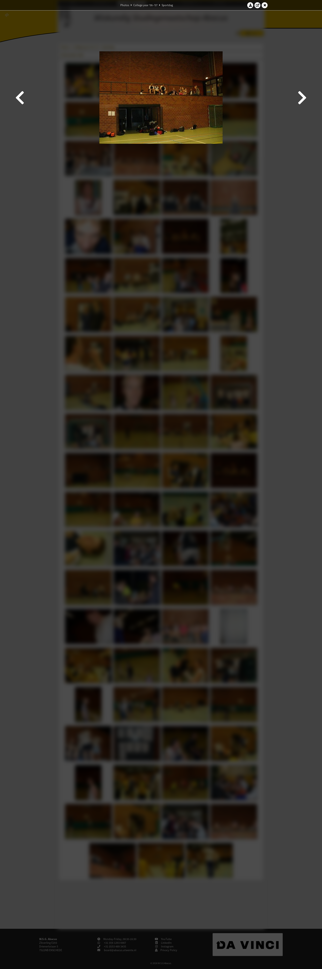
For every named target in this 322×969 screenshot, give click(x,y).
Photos (124, 5)
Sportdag (167, 5)
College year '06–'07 (145, 5)
